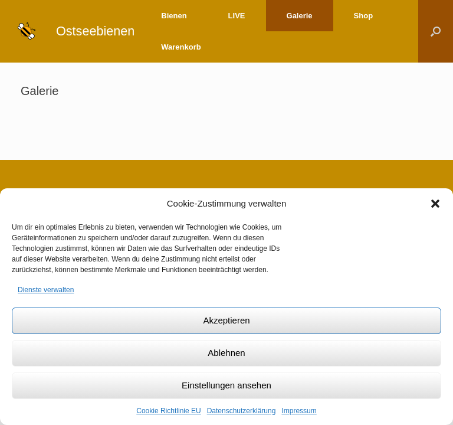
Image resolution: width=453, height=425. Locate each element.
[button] (435, 204)
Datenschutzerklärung (241, 411)
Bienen (173, 15)
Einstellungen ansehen (226, 385)
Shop (363, 15)
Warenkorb (181, 46)
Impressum (298, 411)
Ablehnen (226, 353)
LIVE (236, 15)
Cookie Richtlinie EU (168, 411)
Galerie (300, 15)
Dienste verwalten (46, 290)
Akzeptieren (226, 320)
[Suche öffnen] (435, 31)
